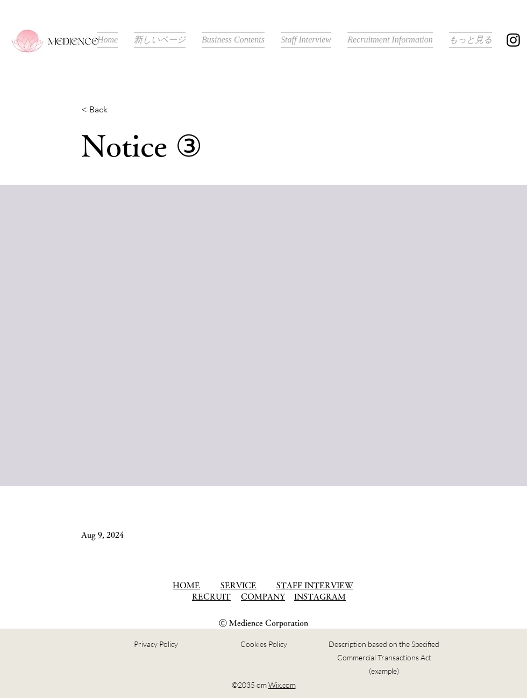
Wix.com (282, 684)
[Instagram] (513, 40)
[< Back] (116, 110)
